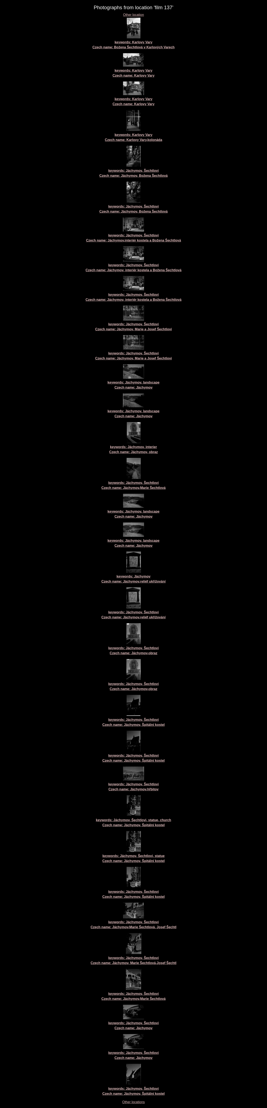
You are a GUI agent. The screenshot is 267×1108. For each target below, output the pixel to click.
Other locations (133, 1102)
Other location (133, 15)
